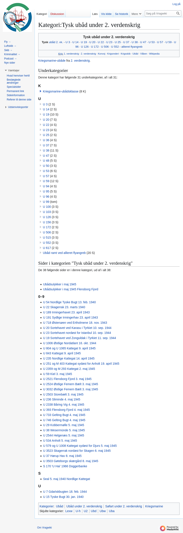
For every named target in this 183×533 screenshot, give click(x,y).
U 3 (67, 42)
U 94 (46, 186)
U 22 (101, 42)
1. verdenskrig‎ (71, 53)
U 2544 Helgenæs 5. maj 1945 (63, 435)
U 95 (46, 191)
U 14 (75, 42)
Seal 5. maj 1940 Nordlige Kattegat (66, 479)
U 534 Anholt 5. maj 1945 (60, 440)
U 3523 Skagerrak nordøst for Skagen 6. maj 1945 (77, 450)
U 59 (168, 42)
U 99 (46, 201)
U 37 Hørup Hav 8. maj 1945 (62, 456)
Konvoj (101, 53)
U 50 (46, 165)
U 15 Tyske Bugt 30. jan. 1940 (63, 497)
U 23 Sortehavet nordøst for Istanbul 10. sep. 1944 (77, 332)
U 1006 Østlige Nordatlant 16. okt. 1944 (69, 343)
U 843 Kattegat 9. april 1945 (62, 353)
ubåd (52, 42)
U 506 (105, 46)
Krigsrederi (113, 53)
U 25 (118, 42)
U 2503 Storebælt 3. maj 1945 (63, 394)
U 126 (85, 46)
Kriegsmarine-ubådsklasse (60, 91)
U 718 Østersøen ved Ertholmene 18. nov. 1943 (75, 322)
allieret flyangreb (132, 46)
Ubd (94, 511)
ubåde (61, 60)
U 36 (46, 140)
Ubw (103, 511)
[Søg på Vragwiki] (163, 13)
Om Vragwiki (44, 527)
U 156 (47, 222)
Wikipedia (154, 53)
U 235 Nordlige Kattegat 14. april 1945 (68, 358)
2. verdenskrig (80, 60)
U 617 (47, 248)
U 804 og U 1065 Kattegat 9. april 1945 (69, 348)
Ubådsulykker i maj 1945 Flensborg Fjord (70, 289)
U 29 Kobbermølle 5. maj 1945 (63, 425)
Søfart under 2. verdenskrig (123, 506)
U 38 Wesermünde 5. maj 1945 (64, 430)
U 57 (160, 42)
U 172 (95, 46)
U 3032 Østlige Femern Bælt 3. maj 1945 (70, 389)
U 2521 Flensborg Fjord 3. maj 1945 (67, 379)
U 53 (152, 42)
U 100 (47, 206)
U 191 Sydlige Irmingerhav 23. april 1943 (70, 317)
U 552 (115, 46)
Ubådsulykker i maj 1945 (59, 284)
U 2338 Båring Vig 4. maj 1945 (63, 404)
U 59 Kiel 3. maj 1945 (57, 374)
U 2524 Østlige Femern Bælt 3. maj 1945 (70, 384)
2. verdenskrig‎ (88, 53)
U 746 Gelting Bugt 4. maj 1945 (64, 420)
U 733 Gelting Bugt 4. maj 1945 (64, 415)
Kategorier (47, 506)
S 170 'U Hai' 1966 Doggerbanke (65, 466)
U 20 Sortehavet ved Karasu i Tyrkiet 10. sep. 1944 (77, 328)
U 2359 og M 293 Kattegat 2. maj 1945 (69, 368)
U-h (78, 511)
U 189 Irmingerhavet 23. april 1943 (66, 312)
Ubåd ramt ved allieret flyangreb (64, 253)
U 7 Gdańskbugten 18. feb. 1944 (65, 491)
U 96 (46, 196)
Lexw (68, 511)
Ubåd (135, 53)
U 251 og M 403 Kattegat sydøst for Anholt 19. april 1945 (81, 363)
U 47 (143, 42)
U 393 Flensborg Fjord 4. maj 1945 (66, 409)
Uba (112, 511)
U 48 (46, 160)
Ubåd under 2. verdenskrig (84, 506)
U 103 (47, 212)
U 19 (84, 42)
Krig (60, 53)
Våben (143, 53)
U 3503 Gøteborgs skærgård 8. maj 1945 (70, 461)
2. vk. (59, 42)
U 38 (135, 42)
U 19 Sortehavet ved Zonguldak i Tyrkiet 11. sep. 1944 (79, 338)
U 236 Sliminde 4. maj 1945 (61, 399)
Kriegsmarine (47, 60)
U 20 (92, 42)
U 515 (47, 237)
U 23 (109, 42)
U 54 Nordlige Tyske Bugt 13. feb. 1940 (69, 302)
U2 (86, 511)
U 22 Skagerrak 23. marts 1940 (64, 307)
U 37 (126, 42)
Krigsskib (125, 53)
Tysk (45, 42)
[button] (40, 91)
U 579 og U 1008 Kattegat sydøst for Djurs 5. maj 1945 (80, 445)
